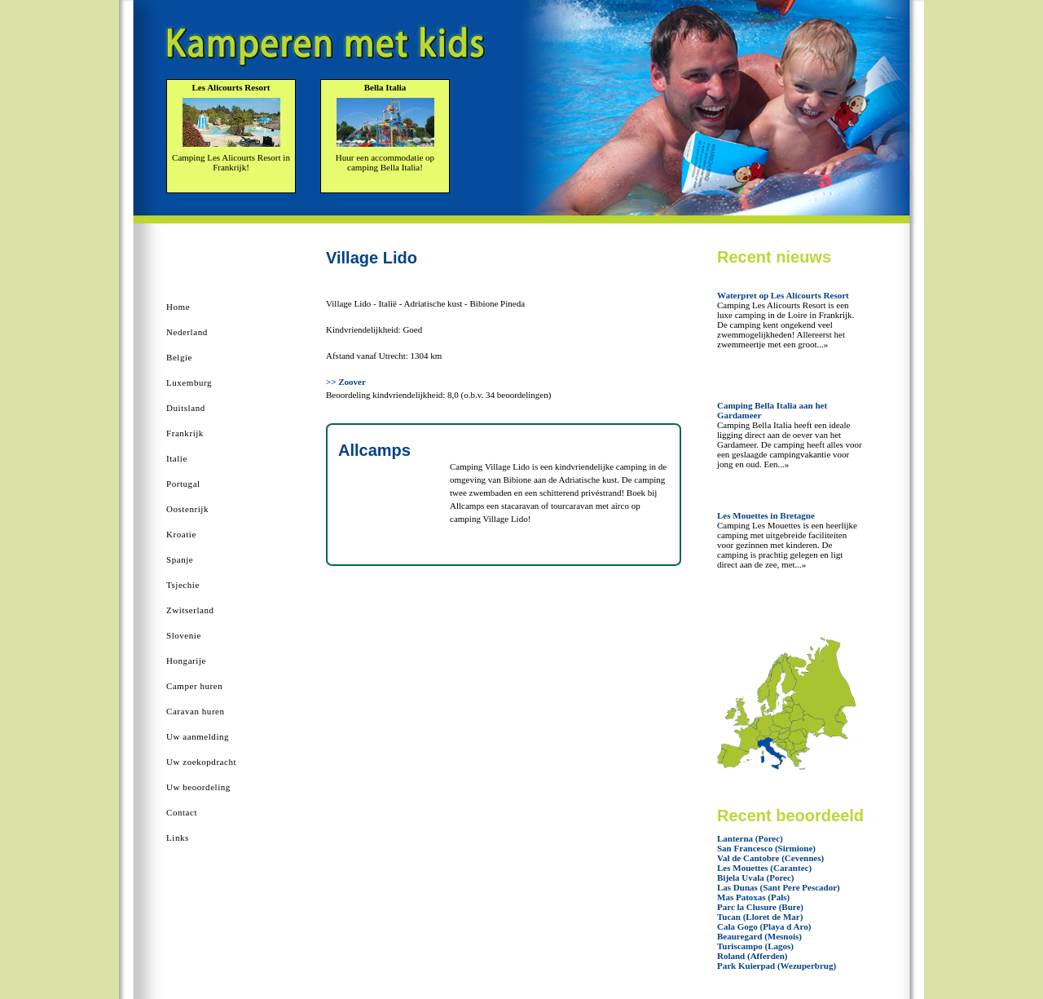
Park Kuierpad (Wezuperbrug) (776, 965)
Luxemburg (189, 382)
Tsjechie (183, 585)
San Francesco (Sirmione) (766, 848)
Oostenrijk (187, 509)
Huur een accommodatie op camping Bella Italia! (385, 162)
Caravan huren (195, 711)
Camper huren (194, 686)
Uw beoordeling (198, 787)
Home (178, 307)
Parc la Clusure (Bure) (760, 907)
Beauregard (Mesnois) (759, 936)
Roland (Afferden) (752, 956)
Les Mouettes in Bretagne (766, 515)
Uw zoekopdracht (201, 762)
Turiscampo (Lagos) (755, 946)
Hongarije (186, 660)
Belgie (179, 357)
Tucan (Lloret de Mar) (760, 917)
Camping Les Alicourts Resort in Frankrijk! (231, 162)
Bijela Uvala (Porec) (755, 877)
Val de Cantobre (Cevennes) (770, 858)
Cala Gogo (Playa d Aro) (764, 926)
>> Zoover (346, 382)
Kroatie (181, 534)
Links (177, 837)
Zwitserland (190, 610)
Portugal (183, 483)
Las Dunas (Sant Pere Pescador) (778, 887)
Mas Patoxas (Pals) (753, 897)
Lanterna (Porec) (750, 838)
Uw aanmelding (197, 736)
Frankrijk (185, 433)
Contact (181, 812)
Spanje (179, 559)
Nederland (187, 332)
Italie (176, 458)
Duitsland (185, 408)
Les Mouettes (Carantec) (764, 868)
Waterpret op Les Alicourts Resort (783, 295)
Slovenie (183, 635)
